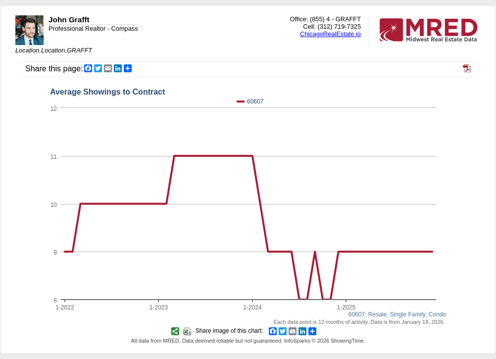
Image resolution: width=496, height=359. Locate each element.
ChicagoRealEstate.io (330, 34)
